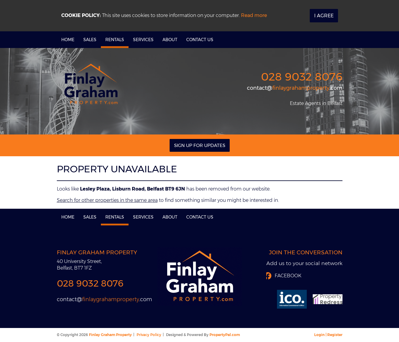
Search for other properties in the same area (107, 200)
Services (143, 39)
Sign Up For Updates (199, 145)
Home (67, 39)
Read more (254, 15)
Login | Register (328, 334)
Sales (89, 39)
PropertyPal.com (224, 334)
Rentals (114, 39)
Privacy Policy (149, 334)
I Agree (324, 15)
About (169, 39)
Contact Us (199, 39)
